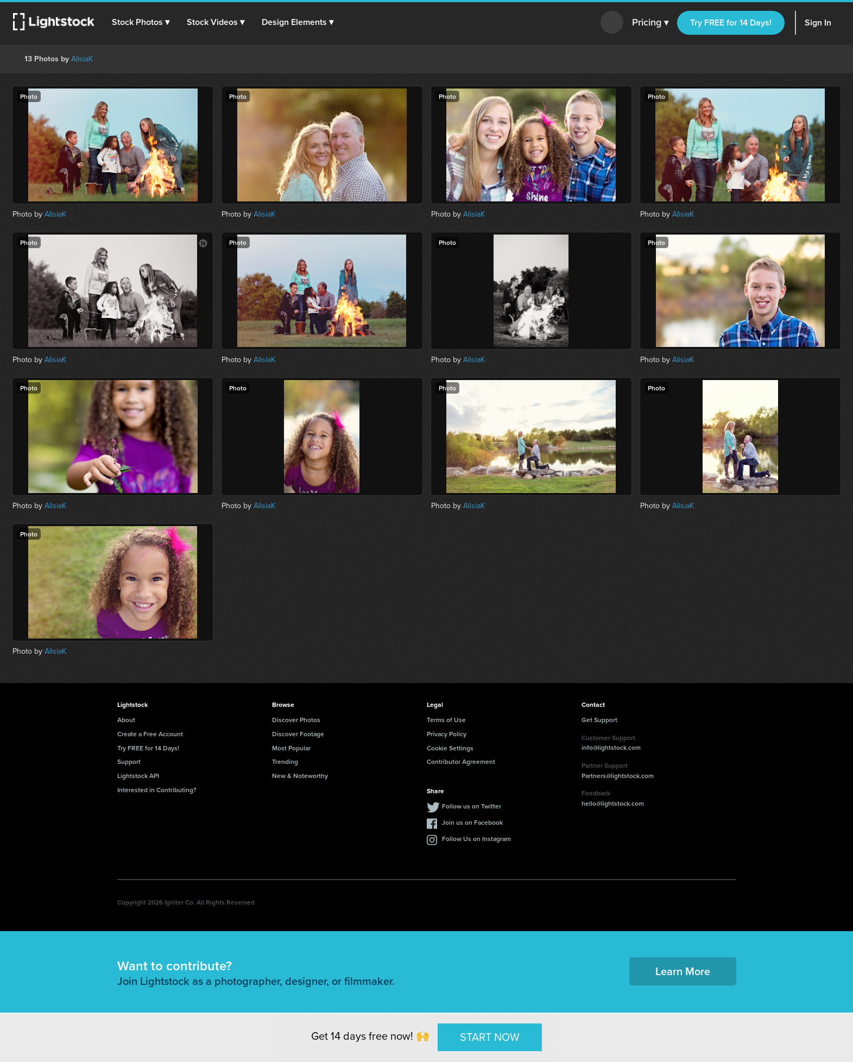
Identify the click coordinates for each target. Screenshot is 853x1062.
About (126, 719)
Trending (285, 761)
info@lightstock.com (611, 747)
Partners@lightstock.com (618, 775)
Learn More (682, 971)
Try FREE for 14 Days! (731, 22)
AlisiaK (82, 58)
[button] (140, 22)
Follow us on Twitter (471, 806)
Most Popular (291, 748)
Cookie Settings (450, 748)
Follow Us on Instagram (476, 838)
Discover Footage (298, 733)
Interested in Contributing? (157, 789)
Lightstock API (138, 775)
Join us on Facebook (472, 822)
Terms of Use (446, 719)
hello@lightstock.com (613, 803)
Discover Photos (296, 719)
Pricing (650, 23)
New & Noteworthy (300, 775)
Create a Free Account (150, 733)
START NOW (490, 1037)
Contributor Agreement (461, 761)
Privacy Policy (446, 733)
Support (129, 761)
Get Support (599, 719)
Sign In (818, 22)
